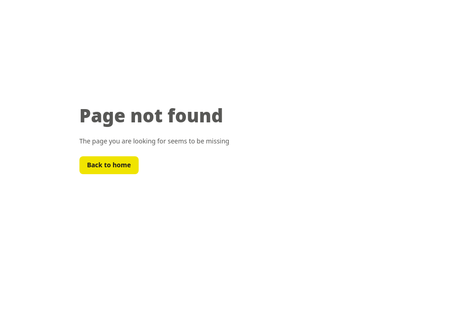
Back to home (109, 164)
